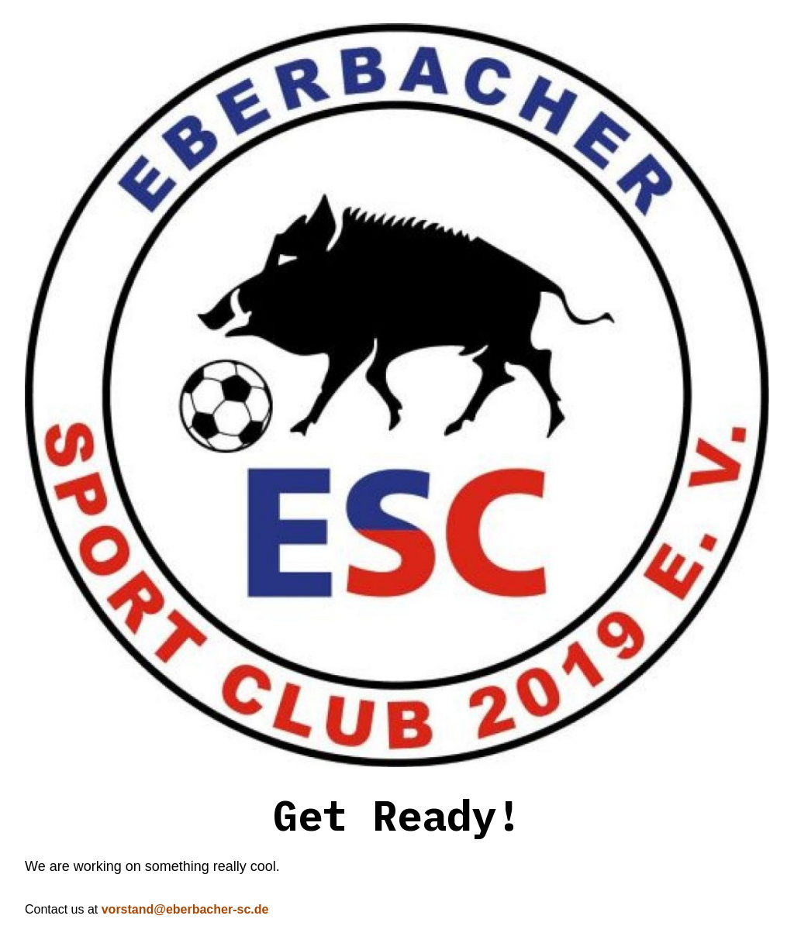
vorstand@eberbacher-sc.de (185, 909)
